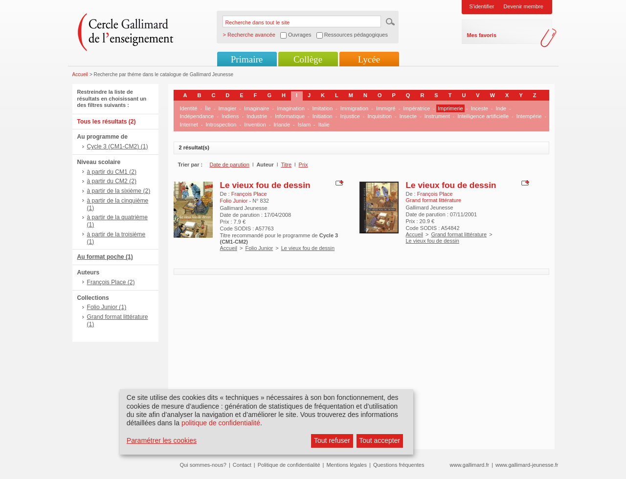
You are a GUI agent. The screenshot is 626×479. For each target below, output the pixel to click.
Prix (303, 164)
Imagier (228, 108)
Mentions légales (346, 465)
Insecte (408, 116)
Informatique (290, 116)
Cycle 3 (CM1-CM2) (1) (117, 146)
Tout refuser (332, 440)
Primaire (247, 59)
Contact (242, 465)
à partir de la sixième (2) (119, 190)
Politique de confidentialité (289, 465)
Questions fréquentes (399, 465)
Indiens (230, 116)
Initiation (323, 116)
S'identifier (482, 6)
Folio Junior (259, 248)
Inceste (479, 108)
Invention (255, 124)
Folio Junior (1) (107, 307)
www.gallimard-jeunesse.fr (526, 465)
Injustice (349, 116)
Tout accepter (379, 440)
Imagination (291, 108)
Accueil (80, 74)
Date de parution (229, 164)
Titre (286, 164)
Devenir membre (523, 6)
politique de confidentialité (220, 423)
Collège (307, 59)
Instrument (437, 116)
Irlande (281, 124)
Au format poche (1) (105, 256)
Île (208, 108)
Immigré (386, 108)
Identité (189, 108)
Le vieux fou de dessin (265, 185)
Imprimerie (450, 108)
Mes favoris (482, 35)
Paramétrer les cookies (162, 440)
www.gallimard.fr (470, 465)
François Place (249, 194)
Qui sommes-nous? (203, 465)
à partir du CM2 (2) (112, 181)
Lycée (369, 59)
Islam (304, 124)
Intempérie (529, 116)
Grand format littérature (459, 234)
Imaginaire (256, 108)
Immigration (354, 108)
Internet (189, 124)
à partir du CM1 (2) (112, 171)
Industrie (256, 116)
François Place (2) (111, 282)
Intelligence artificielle (483, 116)
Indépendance (197, 116)
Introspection (220, 124)
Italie (324, 124)
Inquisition (379, 116)
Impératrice (416, 108)
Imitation (323, 108)
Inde (501, 108)
